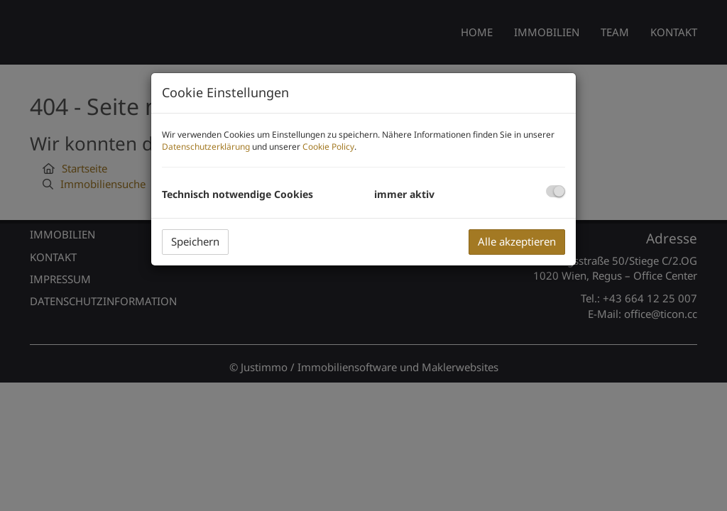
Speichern (195, 241)
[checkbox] (555, 191)
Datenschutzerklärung (206, 147)
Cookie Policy (328, 147)
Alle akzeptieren (517, 241)
